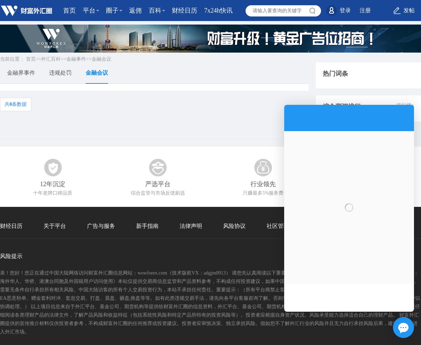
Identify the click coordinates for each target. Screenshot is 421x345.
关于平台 (55, 226)
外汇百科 (51, 59)
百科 (155, 10)
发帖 (409, 10)
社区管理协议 (283, 226)
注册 (365, 10)
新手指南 (147, 226)
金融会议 (101, 59)
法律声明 (191, 226)
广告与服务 (101, 226)
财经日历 (184, 10)
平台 (89, 10)
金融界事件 (21, 73)
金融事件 (76, 59)
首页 (69, 10)
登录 (345, 10)
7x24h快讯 (218, 10)
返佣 (135, 10)
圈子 (112, 10)
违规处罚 (60, 73)
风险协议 (234, 226)
